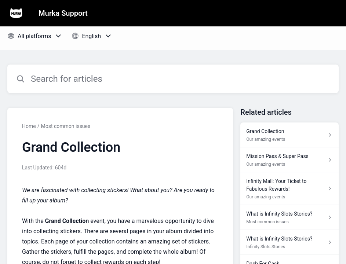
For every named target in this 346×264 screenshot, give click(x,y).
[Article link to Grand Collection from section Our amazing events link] (289, 134)
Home (29, 126)
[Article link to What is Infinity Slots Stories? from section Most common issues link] (289, 217)
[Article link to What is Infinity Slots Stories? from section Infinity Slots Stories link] (289, 242)
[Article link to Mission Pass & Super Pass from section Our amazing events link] (289, 159)
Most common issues (65, 126)
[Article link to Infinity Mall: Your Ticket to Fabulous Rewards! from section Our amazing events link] (289, 188)
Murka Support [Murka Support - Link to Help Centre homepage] (63, 13)
